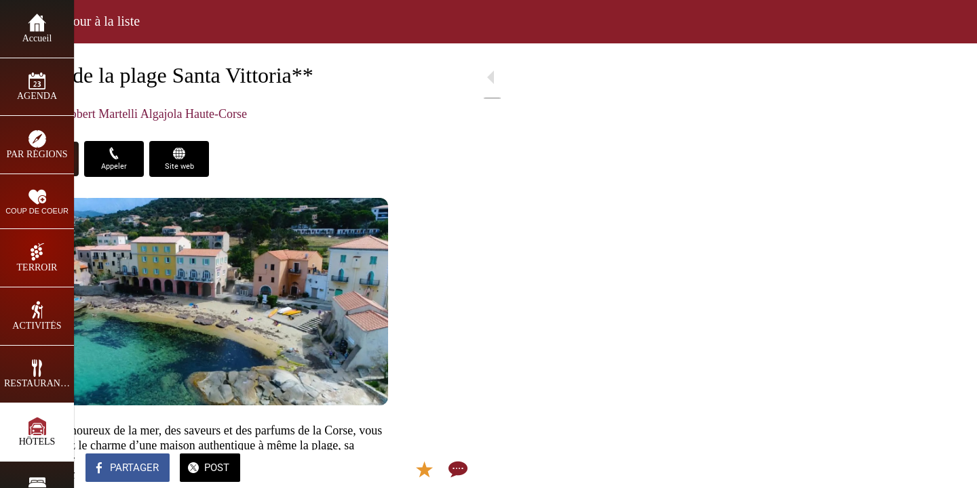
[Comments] (380, 469)
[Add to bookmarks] (347, 469)
